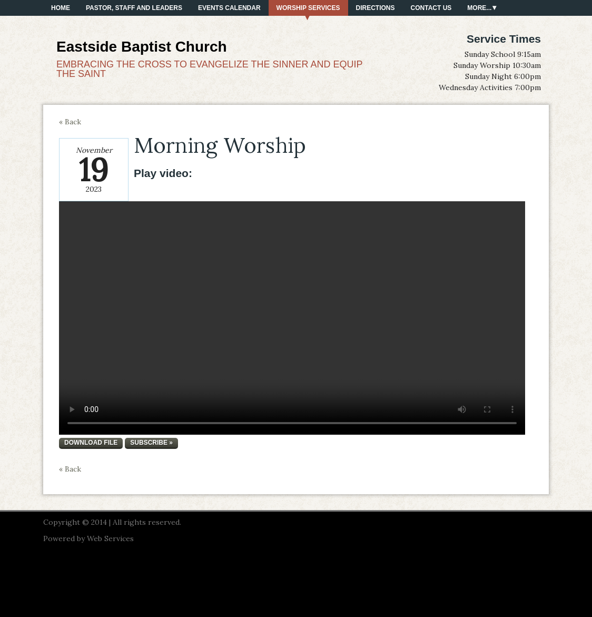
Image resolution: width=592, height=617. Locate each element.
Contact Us (431, 8)
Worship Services (308, 8)
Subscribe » (151, 442)
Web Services (110, 538)
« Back (70, 121)
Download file (90, 442)
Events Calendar (229, 8)
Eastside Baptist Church (141, 46)
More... (479, 8)
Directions (375, 8)
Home (60, 8)
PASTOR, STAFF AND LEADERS (134, 8)
